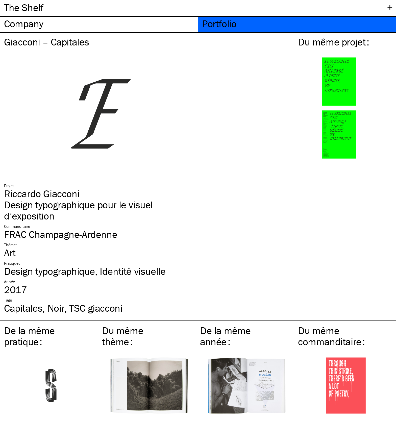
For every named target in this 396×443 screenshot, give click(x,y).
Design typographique (49, 271)
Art (10, 253)
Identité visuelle (132, 271)
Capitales (23, 308)
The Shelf (23, 7)
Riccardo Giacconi (41, 193)
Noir (55, 308)
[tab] (99, 24)
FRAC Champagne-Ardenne (60, 234)
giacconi (95, 308)
